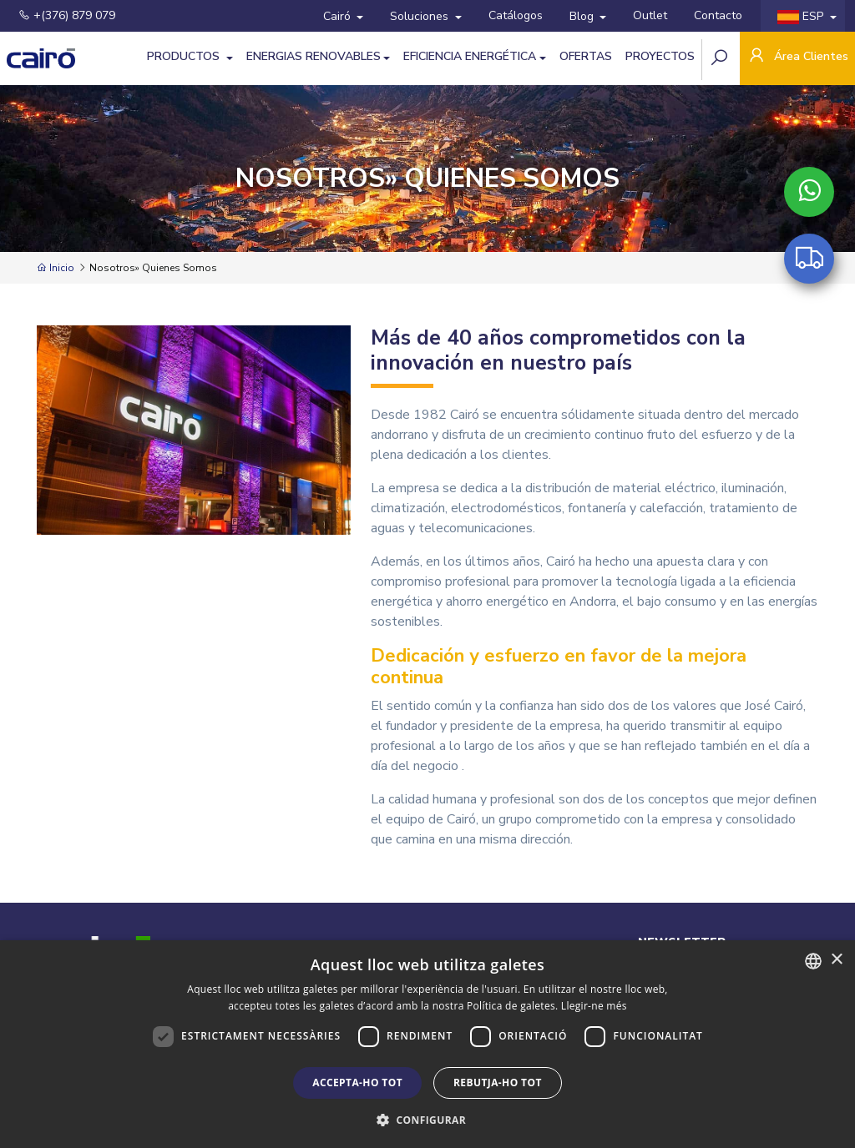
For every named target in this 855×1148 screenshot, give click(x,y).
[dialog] (427, 1044)
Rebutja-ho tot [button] (497, 1082)
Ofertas (585, 56)
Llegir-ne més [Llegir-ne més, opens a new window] (594, 1006)
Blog (583, 16)
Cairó (338, 16)
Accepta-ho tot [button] (357, 1082)
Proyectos (660, 56)
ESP (802, 16)
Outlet (650, 15)
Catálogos (515, 15)
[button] (427, 1119)
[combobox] (813, 961)
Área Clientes (797, 57)
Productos (185, 56)
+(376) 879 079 (66, 15)
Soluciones (421, 16)
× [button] (836, 960)
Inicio (55, 267)
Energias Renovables (313, 56)
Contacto (718, 15)
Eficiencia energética (469, 56)
